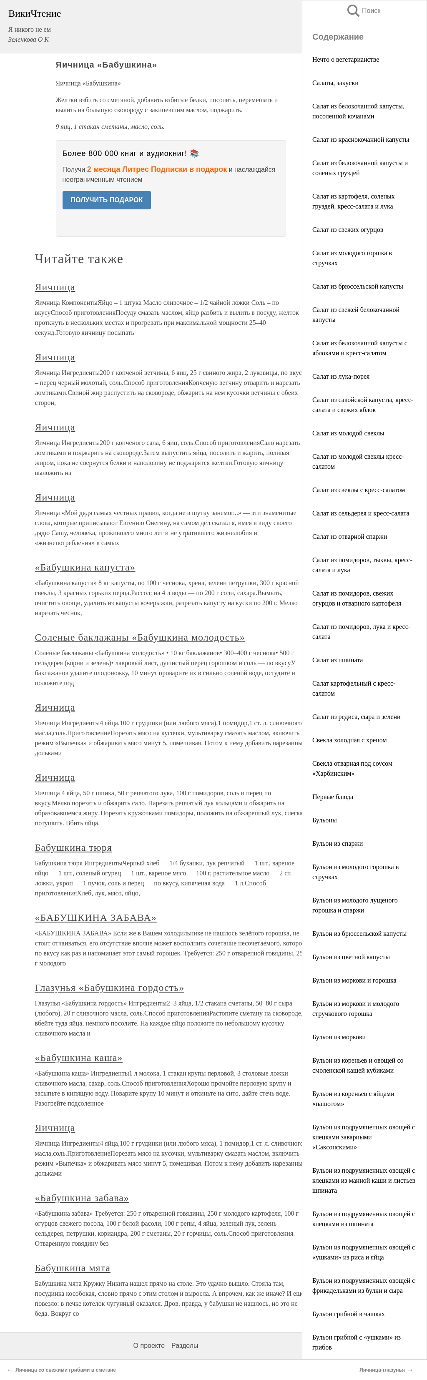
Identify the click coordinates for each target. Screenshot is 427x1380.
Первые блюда (332, 796)
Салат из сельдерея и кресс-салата (360, 513)
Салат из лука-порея (340, 376)
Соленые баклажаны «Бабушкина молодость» (140, 637)
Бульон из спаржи (337, 843)
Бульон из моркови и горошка (354, 980)
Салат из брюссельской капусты (357, 286)
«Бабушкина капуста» (85, 567)
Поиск (363, 10)
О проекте (149, 1345)
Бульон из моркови (339, 1037)
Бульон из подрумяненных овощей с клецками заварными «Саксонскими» (363, 1137)
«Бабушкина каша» (79, 1057)
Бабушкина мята (73, 1267)
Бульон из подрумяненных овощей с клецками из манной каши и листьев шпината (363, 1180)
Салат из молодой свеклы (348, 433)
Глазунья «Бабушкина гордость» (109, 987)
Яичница (55, 287)
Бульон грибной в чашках (348, 1313)
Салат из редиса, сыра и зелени (356, 716)
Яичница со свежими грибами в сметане (65, 1370)
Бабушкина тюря (73, 847)
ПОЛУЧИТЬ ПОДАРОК (107, 200)
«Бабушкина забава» (82, 1197)
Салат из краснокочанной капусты (360, 139)
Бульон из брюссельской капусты (359, 933)
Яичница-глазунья (382, 1370)
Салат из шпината (337, 660)
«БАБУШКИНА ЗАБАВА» (96, 917)
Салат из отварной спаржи (349, 536)
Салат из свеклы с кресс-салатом (358, 489)
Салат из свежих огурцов (347, 229)
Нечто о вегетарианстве (345, 59)
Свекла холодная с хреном (349, 740)
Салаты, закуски (335, 82)
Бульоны (324, 820)
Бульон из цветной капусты (351, 956)
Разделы (184, 1345)
